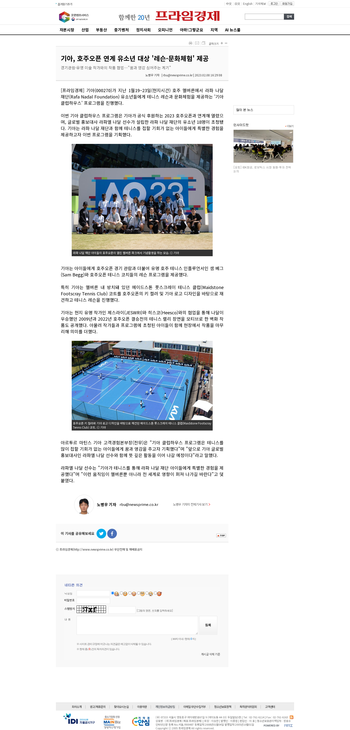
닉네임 (68, 593)
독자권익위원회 (248, 706)
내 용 (67, 619)
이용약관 (142, 706)
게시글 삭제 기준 (210, 654)
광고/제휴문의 (97, 706)
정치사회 (143, 30)
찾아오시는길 (121, 706)
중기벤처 (121, 30)
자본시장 (67, 30)
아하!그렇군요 (191, 30)
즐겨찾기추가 (65, 4)
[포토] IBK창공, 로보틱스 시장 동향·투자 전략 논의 (262, 169)
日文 (237, 3)
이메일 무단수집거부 (194, 706)
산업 (85, 30)
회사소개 (76, 706)
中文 (229, 3)
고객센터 (270, 706)
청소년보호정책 (222, 706)
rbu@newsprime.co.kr (139, 504)
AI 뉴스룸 (233, 30)
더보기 (289, 126)
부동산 (101, 30)
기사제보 (260, 3)
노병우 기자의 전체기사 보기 (191, 504)
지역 (214, 30)
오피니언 (165, 30)
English (248, 3)
